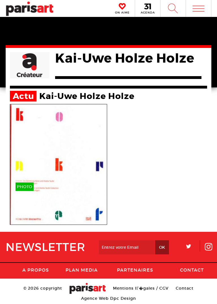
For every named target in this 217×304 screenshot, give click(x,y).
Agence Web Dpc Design (108, 298)
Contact (192, 270)
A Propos (35, 270)
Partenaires (135, 270)
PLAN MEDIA (82, 270)
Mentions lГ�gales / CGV (141, 288)
